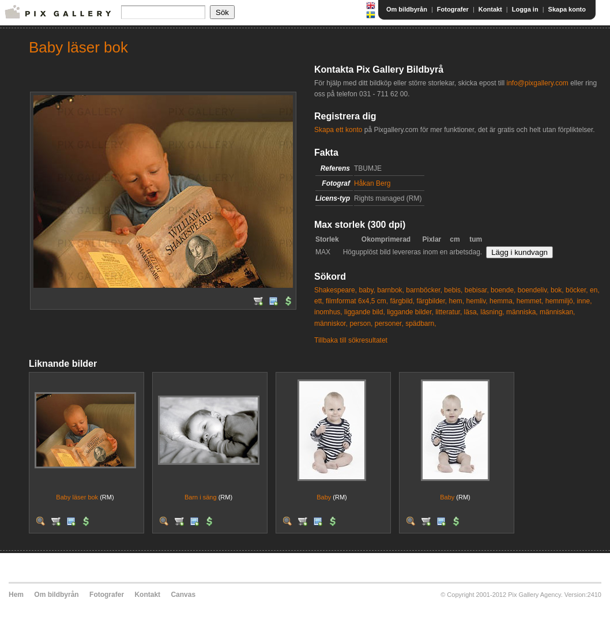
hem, (457, 301)
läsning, (492, 312)
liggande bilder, (410, 312)
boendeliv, (533, 290)
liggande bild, (364, 312)
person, (360, 323)
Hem (16, 595)
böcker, (577, 290)
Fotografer (453, 9)
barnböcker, (424, 290)
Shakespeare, (335, 290)
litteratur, (448, 312)
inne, (584, 301)
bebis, (453, 290)
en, (595, 290)
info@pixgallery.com (537, 83)
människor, (331, 323)
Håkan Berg (372, 183)
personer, (389, 323)
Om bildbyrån (406, 9)
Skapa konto (567, 9)
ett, (319, 301)
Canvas (183, 595)
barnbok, (390, 290)
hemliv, (477, 301)
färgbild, (402, 301)
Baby (324, 497)
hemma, (501, 301)
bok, (557, 290)
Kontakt (490, 9)
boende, (503, 290)
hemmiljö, (560, 301)
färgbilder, (431, 301)
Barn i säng (200, 497)
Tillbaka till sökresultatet (350, 340)
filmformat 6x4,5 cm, (357, 301)
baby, (367, 290)
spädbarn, (420, 323)
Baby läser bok (77, 497)
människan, (557, 312)
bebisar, (477, 290)
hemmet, (530, 301)
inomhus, (328, 312)
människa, (522, 312)
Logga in (525, 9)
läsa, (471, 312)
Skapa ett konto (338, 130)
